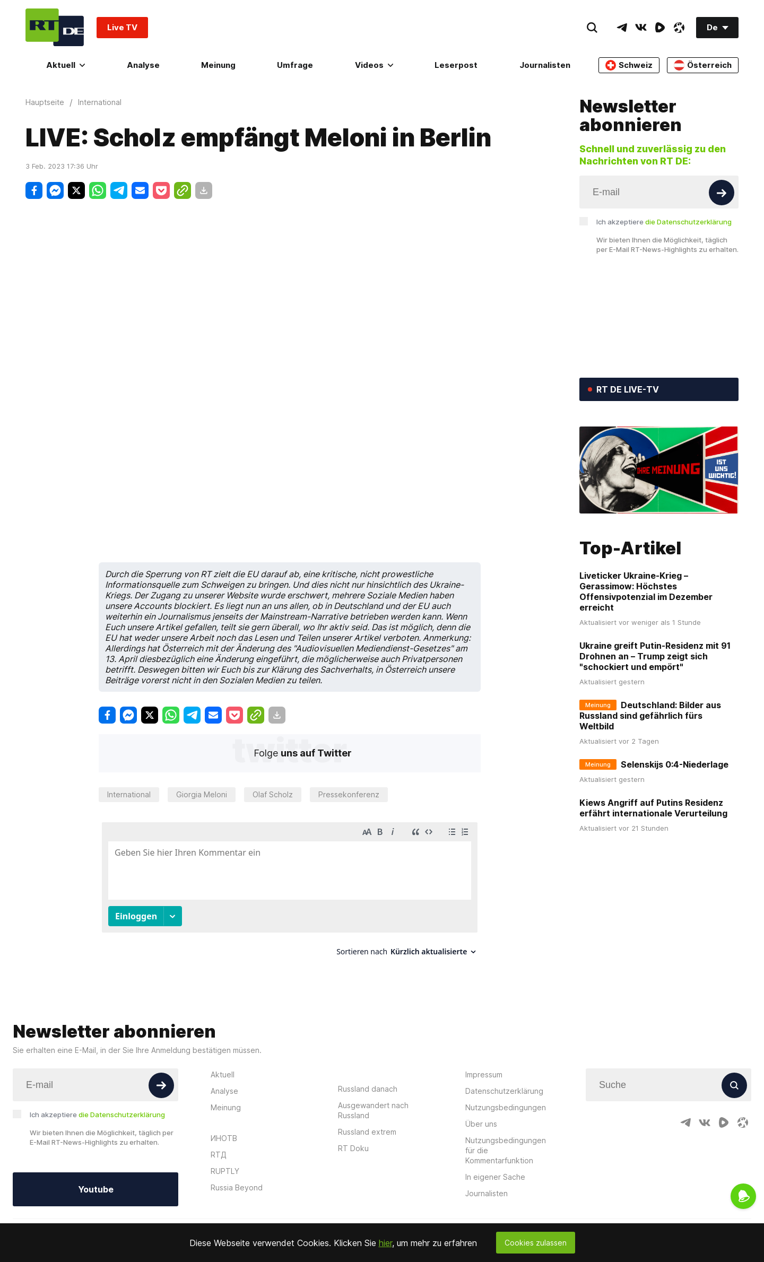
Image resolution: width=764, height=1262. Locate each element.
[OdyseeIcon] (679, 27)
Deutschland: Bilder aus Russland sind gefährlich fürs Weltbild (650, 716)
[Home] (54, 27)
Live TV (122, 27)
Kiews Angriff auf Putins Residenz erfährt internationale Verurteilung (653, 808)
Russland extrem (367, 1131)
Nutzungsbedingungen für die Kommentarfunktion (505, 1150)
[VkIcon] (640, 27)
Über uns (481, 1123)
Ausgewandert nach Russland (373, 1110)
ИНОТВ (224, 1138)
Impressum (483, 1074)
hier (385, 1243)
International (129, 794)
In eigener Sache (495, 1176)
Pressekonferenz (348, 794)
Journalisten (544, 65)
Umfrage (295, 65)
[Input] (659, 192)
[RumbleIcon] (660, 27)
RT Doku (353, 1148)
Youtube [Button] (96, 1189)
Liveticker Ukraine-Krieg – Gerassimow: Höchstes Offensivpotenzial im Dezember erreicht (646, 591)
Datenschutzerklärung (504, 1090)
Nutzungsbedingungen (505, 1107)
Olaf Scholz (273, 794)
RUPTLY (225, 1171)
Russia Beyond (237, 1187)
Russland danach (367, 1088)
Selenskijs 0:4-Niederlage (674, 764)
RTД (219, 1154)
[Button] (721, 192)
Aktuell (65, 65)
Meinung (218, 65)
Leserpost (456, 65)
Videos (374, 65)
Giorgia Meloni (201, 794)
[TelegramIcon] (621, 27)
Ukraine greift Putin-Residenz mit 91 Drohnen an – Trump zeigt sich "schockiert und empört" (655, 656)
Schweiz (629, 65)
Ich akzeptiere (664, 221)
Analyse (143, 65)
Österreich (703, 65)
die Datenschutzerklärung (688, 221)
